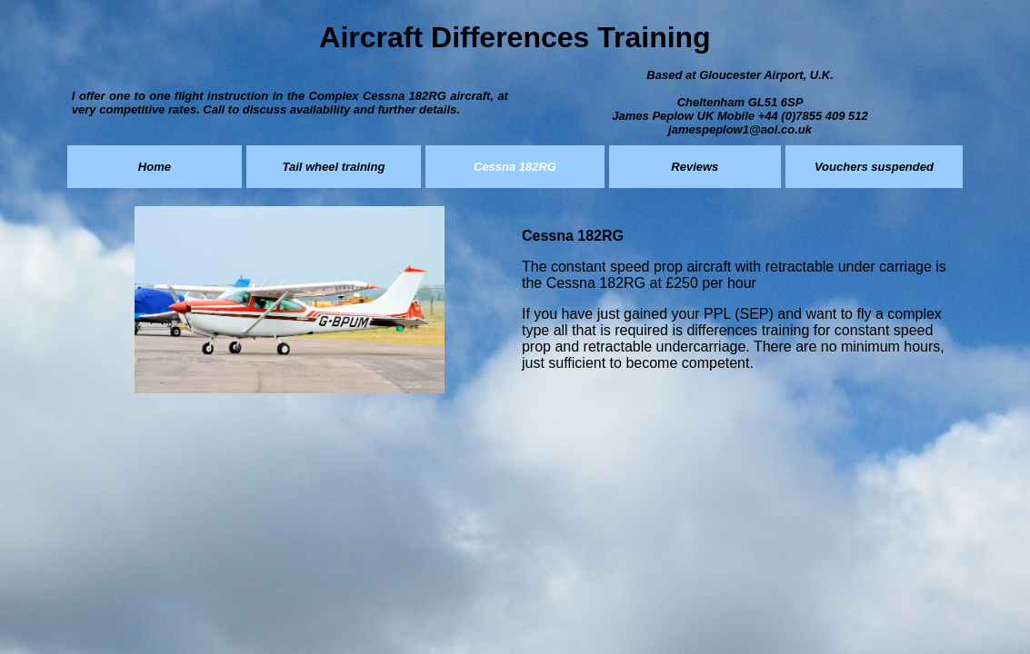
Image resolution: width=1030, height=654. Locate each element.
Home (154, 166)
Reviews (694, 166)
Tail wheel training (333, 166)
